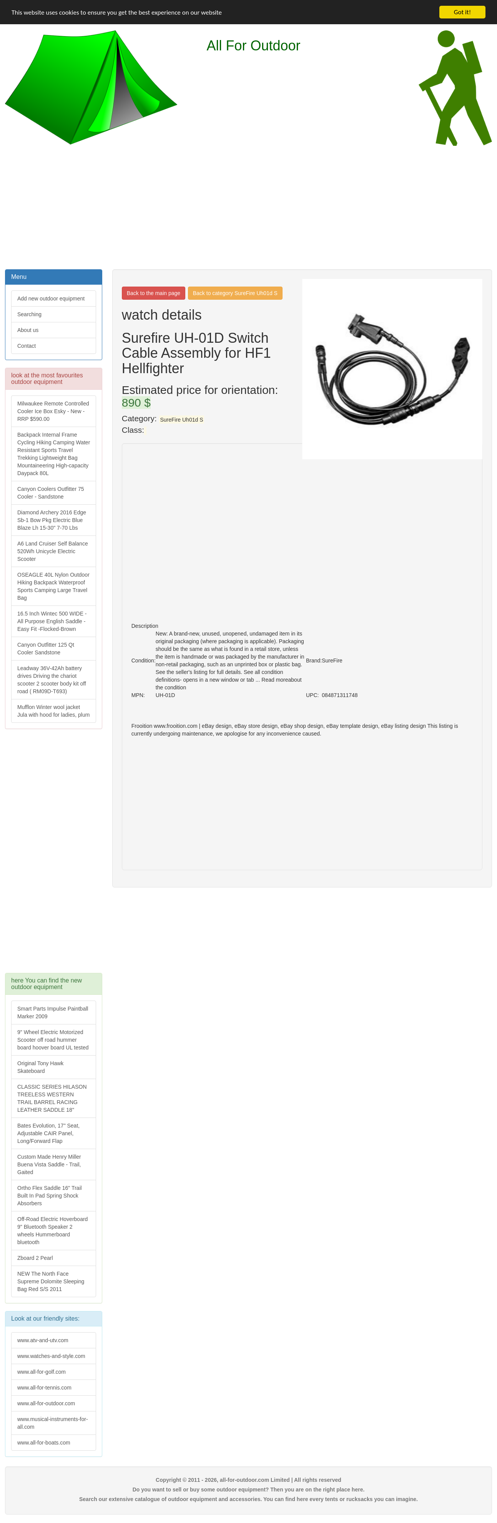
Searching (29, 314)
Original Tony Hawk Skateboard (40, 1067)
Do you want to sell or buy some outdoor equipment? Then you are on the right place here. (249, 1489)
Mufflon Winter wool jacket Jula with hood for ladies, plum (53, 711)
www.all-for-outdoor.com (46, 1403)
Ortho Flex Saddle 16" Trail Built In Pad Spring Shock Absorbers (49, 1195)
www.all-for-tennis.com (44, 1388)
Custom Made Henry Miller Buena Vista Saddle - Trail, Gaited (49, 1164)
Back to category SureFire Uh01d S (235, 293)
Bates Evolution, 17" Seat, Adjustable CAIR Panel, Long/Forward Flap (48, 1133)
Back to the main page (153, 293)
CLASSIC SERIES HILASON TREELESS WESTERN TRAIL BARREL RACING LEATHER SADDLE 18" (52, 1098)
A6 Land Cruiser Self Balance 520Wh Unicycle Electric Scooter (52, 551)
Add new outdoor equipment (51, 298)
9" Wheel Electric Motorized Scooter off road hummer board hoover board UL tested (53, 1040)
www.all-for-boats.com (43, 1443)
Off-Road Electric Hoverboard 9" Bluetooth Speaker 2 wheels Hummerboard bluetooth (52, 1230)
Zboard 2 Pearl (35, 1258)
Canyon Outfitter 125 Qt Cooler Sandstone (45, 649)
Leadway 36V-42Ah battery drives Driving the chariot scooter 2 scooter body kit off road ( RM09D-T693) (51, 679)
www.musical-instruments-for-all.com (52, 1423)
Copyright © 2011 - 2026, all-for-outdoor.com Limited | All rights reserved (248, 1480)
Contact (26, 346)
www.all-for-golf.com (41, 1372)
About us (27, 330)
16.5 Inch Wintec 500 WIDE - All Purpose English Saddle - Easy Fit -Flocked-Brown (52, 621)
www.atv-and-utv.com (42, 1340)
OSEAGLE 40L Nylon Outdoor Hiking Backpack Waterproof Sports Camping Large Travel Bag (53, 586)
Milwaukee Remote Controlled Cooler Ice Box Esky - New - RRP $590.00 (53, 411)
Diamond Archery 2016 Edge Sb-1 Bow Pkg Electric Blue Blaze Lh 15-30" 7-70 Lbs (51, 520)
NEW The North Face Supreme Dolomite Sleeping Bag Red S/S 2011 (50, 1281)
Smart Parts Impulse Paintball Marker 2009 (52, 1012)
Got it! (462, 12)
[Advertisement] (248, 206)
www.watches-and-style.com (51, 1356)
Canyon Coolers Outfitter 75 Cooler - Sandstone (50, 493)
